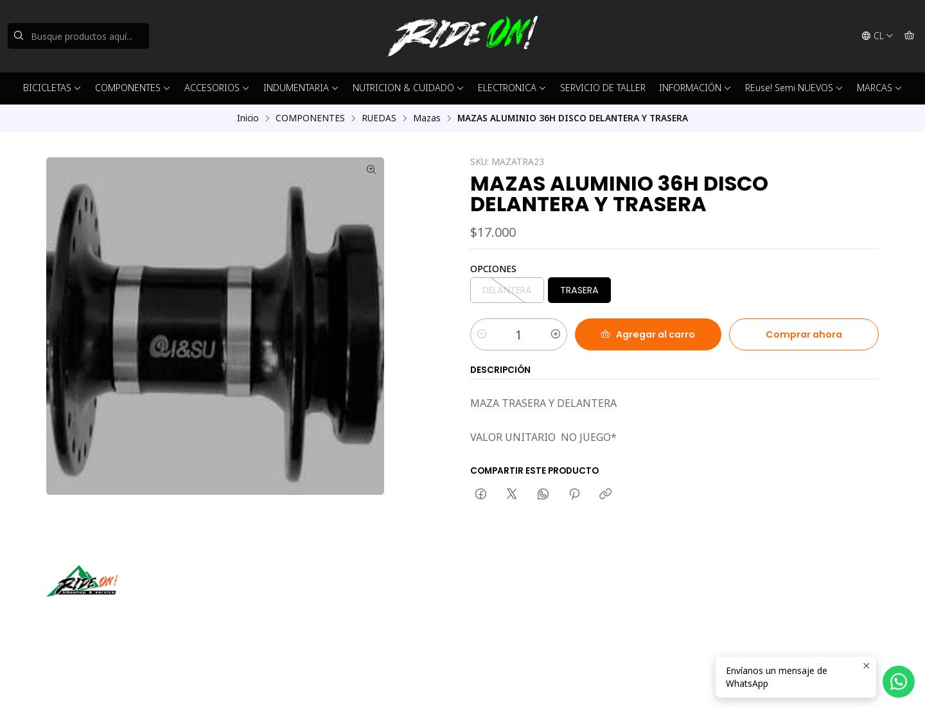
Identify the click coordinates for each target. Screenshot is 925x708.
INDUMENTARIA (301, 88)
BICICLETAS (52, 88)
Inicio (248, 118)
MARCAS (880, 88)
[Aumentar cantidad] (556, 334)
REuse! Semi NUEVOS (794, 88)
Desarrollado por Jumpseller (233, 682)
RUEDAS (379, 118)
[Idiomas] (877, 36)
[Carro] (909, 36)
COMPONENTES (133, 88)
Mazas (427, 118)
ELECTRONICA (512, 88)
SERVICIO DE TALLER (603, 88)
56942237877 (505, 611)
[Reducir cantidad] (482, 334)
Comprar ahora (804, 334)
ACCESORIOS (217, 88)
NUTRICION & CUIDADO (408, 88)
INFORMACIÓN (695, 88)
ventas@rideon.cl (513, 594)
